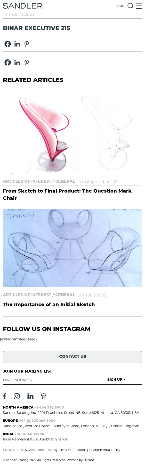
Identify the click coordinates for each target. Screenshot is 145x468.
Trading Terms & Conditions (66, 450)
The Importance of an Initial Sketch (49, 304)
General (65, 182)
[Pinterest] (26, 44)
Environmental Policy (104, 450)
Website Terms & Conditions (23, 450)
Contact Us (72, 357)
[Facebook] (7, 44)
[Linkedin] (17, 44)
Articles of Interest (27, 182)
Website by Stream (80, 460)
